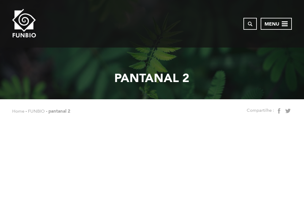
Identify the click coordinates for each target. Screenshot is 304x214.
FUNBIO (36, 111)
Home (18, 111)
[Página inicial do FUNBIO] (24, 24)
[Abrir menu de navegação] (276, 24)
